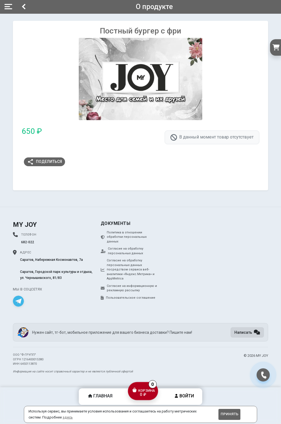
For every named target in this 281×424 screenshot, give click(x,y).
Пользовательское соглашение (128, 298)
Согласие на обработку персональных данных (122, 251)
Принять (229, 414)
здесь (68, 417)
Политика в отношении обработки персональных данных (124, 237)
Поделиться (44, 162)
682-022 (27, 242)
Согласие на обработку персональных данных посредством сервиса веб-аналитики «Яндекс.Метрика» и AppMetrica (127, 269)
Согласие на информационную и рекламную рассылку (129, 288)
